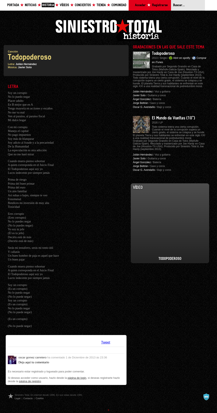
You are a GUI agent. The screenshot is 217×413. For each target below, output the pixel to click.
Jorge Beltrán (140, 103)
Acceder (140, 5)
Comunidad (118, 5)
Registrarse (160, 5)
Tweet (105, 342)
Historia (48, 5)
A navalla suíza (206, 396)
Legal (17, 398)
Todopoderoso (163, 53)
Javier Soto (25, 67)
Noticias (30, 5)
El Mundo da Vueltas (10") (173, 118)
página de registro (30, 381)
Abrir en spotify (181, 58)
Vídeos (64, 5)
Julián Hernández (26, 64)
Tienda (101, 5)
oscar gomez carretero (32, 357)
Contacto (28, 398)
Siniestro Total (108, 29)
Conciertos (83, 5)
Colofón (40, 398)
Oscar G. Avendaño (144, 107)
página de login (77, 377)
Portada (13, 5)
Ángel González (142, 99)
